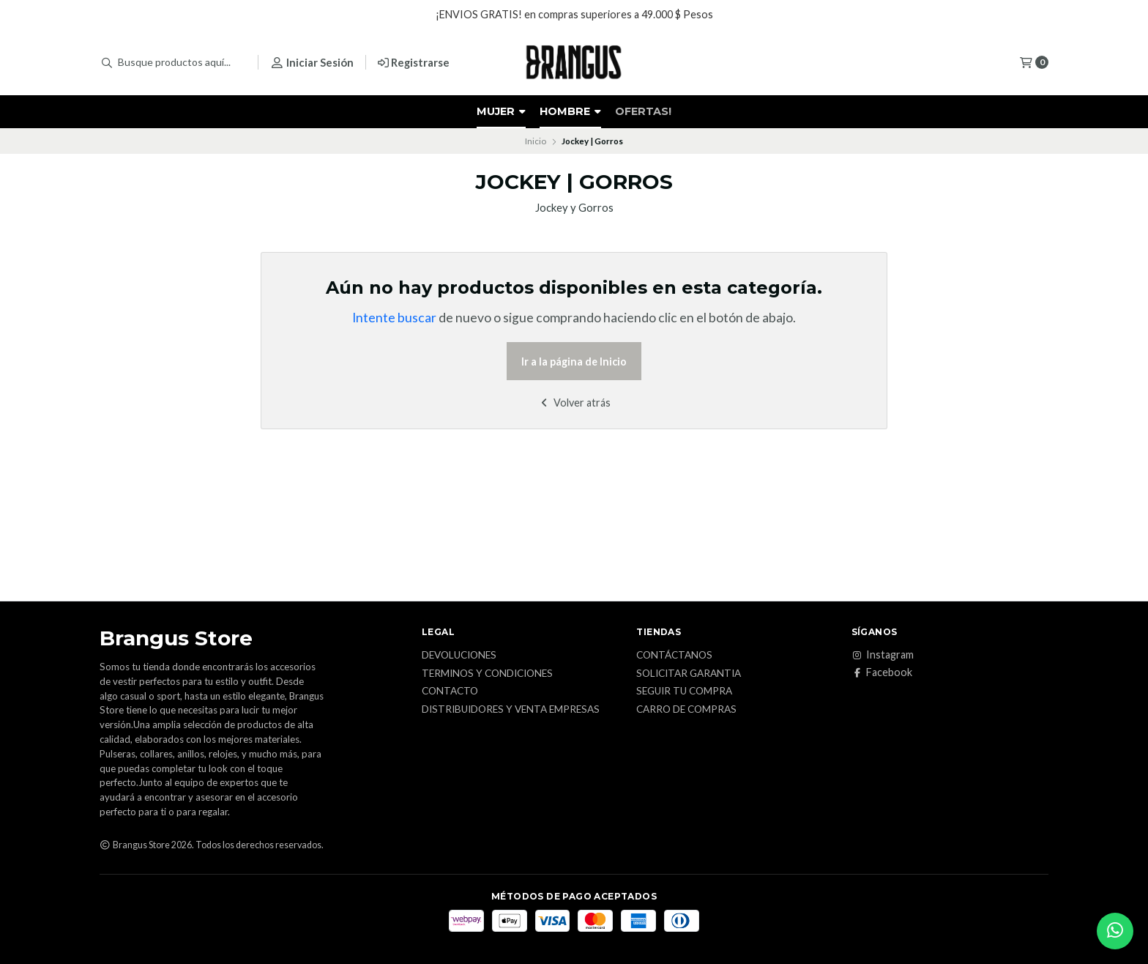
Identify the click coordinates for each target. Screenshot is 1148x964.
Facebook (881, 672)
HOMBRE (570, 111)
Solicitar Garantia (688, 674)
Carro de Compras (686, 710)
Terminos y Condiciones (487, 674)
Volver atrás (574, 402)
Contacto (450, 691)
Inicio (535, 141)
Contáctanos (674, 655)
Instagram (882, 655)
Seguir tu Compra (684, 691)
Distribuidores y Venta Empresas (511, 710)
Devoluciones (459, 655)
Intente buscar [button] (394, 317)
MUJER (501, 111)
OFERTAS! (643, 111)
